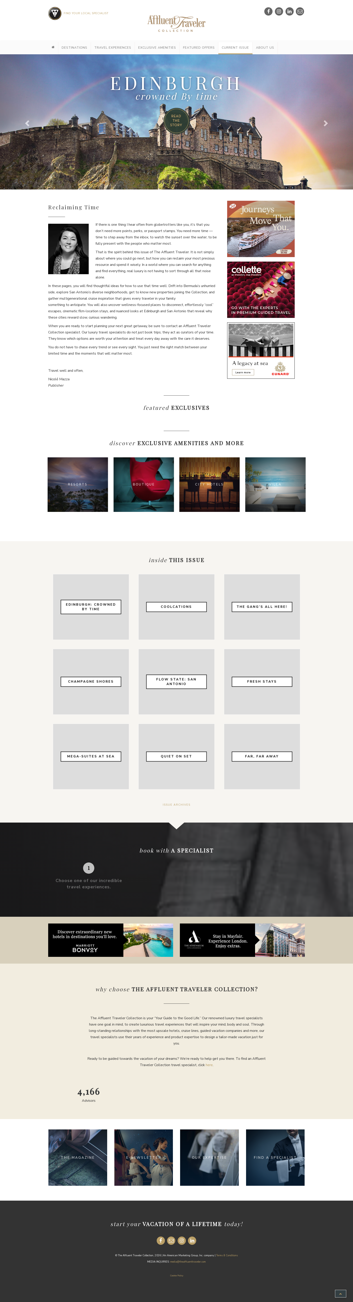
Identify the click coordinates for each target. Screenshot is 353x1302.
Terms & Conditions (227, 1255)
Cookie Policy (176, 1275)
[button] (26, 121)
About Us (265, 48)
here (209, 1065)
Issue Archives (176, 805)
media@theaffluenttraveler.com (188, 1261)
